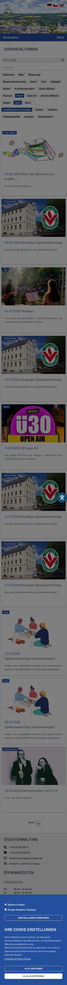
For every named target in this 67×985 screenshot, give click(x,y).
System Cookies (16, 904)
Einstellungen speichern (33, 918)
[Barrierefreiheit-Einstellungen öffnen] (62, 497)
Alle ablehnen (33, 968)
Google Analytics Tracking (21, 909)
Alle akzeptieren (33, 976)
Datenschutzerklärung (18, 959)
